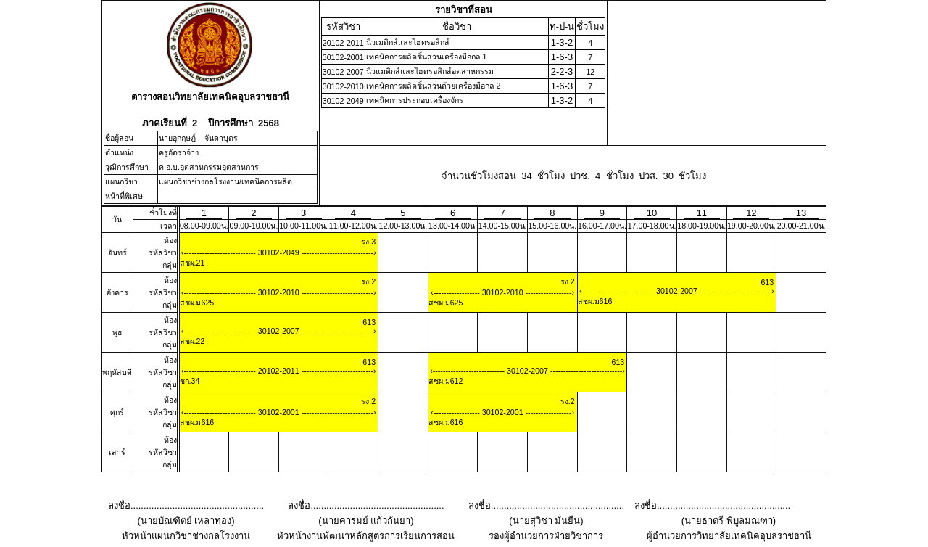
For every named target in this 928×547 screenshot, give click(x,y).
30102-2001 (278, 412)
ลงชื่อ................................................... (186, 505)
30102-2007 (676, 291)
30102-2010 (278, 292)
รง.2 (368, 281)
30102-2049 (278, 252)
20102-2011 (278, 370)
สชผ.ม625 (197, 302)
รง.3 (368, 241)
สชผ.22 (192, 341)
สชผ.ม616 (595, 301)
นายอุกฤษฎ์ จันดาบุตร (198, 137)
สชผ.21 (192, 262)
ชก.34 (190, 381)
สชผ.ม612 (445, 381)
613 (767, 282)
